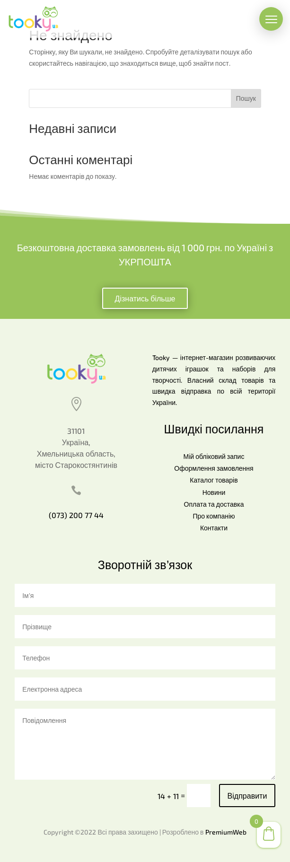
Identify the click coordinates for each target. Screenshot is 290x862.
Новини (214, 492)
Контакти (214, 528)
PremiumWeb (225, 832)
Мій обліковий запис (214, 456)
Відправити (247, 795)
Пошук (246, 98)
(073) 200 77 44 (76, 514)
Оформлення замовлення (213, 468)
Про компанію (214, 516)
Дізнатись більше (145, 298)
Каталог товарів (213, 480)
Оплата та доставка (214, 504)
